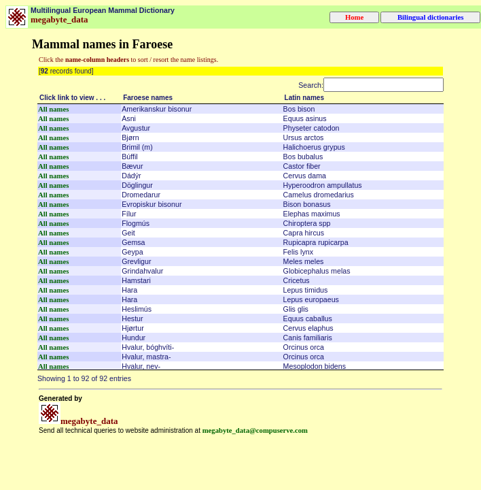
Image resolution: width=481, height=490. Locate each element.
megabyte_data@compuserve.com (255, 430)
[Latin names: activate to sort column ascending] (363, 98)
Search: (371, 85)
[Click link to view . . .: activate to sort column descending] (79, 98)
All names (53, 109)
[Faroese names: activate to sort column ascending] (201, 98)
